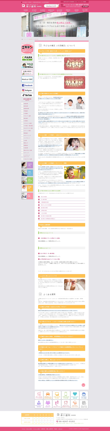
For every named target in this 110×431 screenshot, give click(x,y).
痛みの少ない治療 (28, 150)
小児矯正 (26, 120)
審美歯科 (26, 133)
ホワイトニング (27, 135)
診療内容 (43, 428)
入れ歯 (25, 140)
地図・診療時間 (49, 428)
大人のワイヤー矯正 (28, 128)
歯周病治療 (26, 108)
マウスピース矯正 (28, 123)
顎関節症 (26, 145)
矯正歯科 (26, 118)
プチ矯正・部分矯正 (28, 125)
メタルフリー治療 (28, 159)
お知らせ (60, 428)
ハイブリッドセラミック (27, 155)
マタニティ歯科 (27, 115)
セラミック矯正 (27, 130)
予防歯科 (26, 111)
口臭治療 (26, 147)
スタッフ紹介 (29, 428)
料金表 (55, 428)
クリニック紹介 (36, 428)
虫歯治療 (26, 103)
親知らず (26, 142)
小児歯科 (26, 113)
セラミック (26, 152)
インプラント (27, 138)
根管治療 (26, 106)
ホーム (23, 428)
